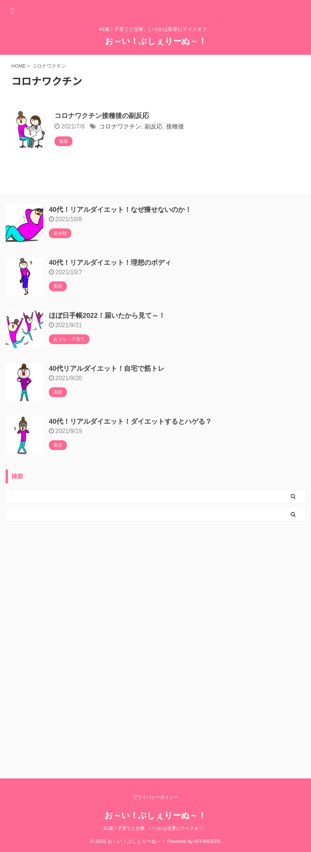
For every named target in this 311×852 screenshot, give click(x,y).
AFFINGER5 (207, 841)
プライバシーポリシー (155, 797)
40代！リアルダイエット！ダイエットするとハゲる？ (130, 421)
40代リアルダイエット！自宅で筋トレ (107, 368)
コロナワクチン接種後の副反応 (101, 115)
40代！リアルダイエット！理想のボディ (110, 262)
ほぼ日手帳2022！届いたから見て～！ (107, 315)
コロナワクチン (120, 126)
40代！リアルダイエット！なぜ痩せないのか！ (120, 209)
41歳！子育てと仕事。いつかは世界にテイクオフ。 (155, 828)
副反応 (154, 126)
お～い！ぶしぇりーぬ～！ (156, 41)
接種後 (175, 126)
